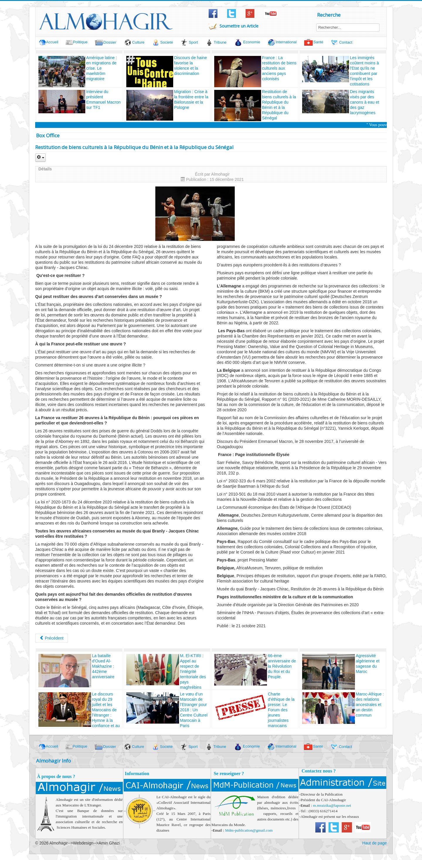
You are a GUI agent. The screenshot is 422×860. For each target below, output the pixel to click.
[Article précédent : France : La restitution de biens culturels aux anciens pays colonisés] (51, 638)
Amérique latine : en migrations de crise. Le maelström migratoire (101, 68)
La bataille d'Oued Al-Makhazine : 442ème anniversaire (103, 666)
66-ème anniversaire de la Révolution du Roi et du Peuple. (282, 666)
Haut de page (374, 843)
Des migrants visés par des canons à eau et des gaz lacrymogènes (364, 102)
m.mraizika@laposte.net (332, 805)
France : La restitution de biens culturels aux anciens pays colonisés (279, 68)
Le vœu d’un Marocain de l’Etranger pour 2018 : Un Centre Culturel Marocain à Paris (193, 710)
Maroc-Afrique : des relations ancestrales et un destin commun (370, 704)
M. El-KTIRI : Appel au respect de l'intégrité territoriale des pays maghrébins (193, 671)
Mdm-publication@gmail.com (249, 830)
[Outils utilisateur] (40, 157)
